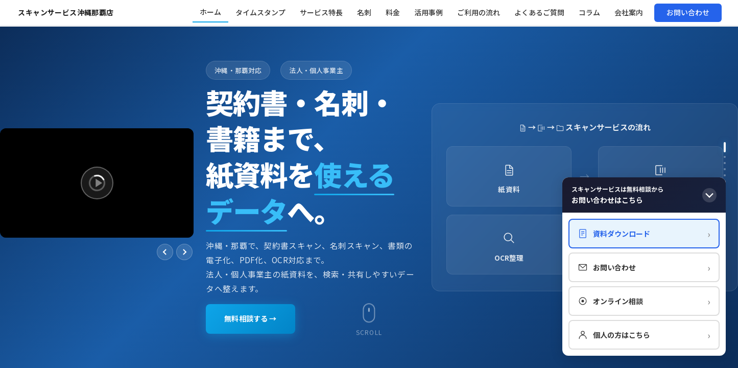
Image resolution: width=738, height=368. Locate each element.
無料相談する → (254, 318)
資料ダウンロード (644, 233)
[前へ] (165, 252)
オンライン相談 (644, 301)
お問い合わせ (644, 267)
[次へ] (184, 252)
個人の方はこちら (644, 334)
